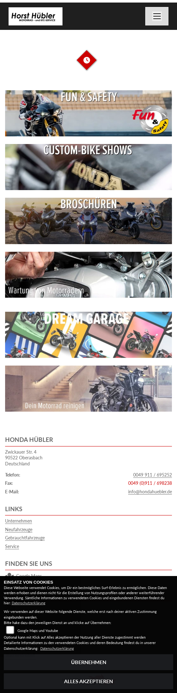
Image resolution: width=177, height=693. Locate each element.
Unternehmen (18, 521)
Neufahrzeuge (18, 529)
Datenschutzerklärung (28, 603)
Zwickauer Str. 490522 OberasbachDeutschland (24, 457)
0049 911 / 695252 (152, 474)
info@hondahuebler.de (150, 491)
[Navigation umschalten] (157, 16)
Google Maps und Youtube (37, 630)
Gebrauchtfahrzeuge (25, 537)
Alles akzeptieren (88, 681)
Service (12, 546)
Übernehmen (88, 662)
